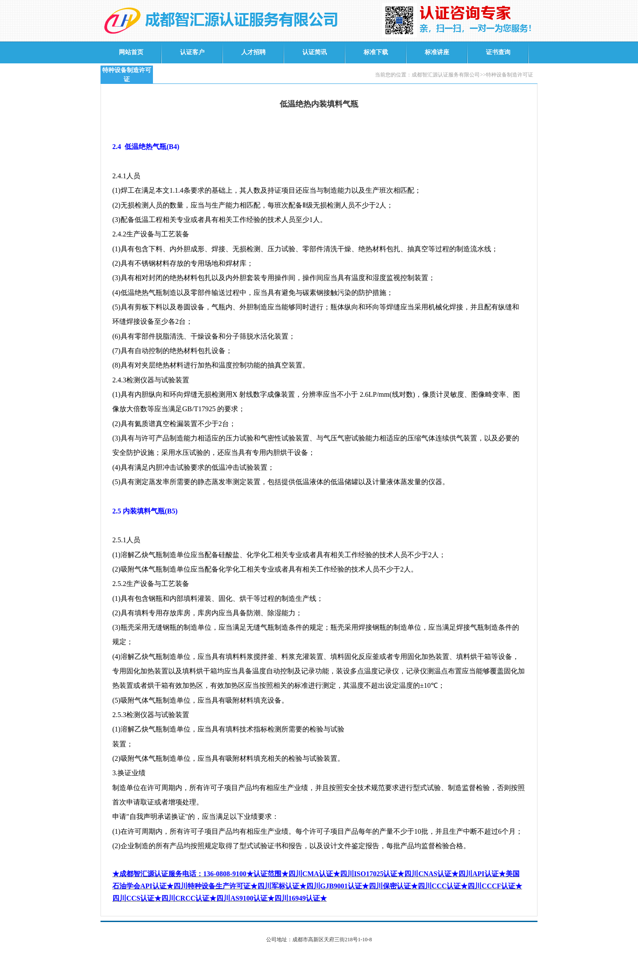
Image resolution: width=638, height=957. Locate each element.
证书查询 (498, 52)
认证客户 (192, 52)
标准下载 (376, 52)
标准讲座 (437, 52)
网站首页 (131, 52)
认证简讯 (314, 52)
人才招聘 (253, 52)
